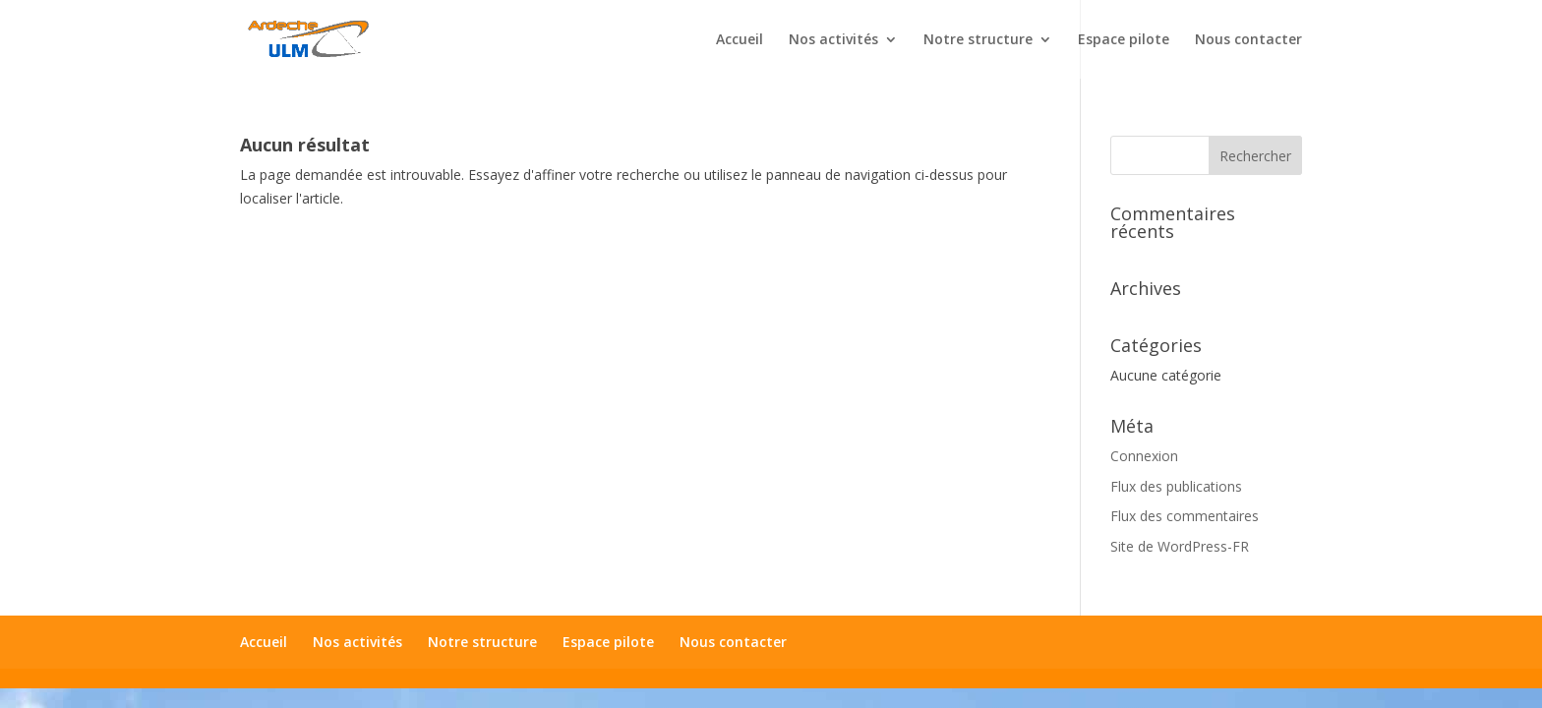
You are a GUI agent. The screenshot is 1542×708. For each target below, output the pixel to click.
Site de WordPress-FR (1179, 546)
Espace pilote (1123, 40)
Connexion (1144, 455)
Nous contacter (1248, 40)
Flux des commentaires (1184, 515)
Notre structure (978, 40)
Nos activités (833, 40)
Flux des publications (1176, 486)
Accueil (739, 40)
